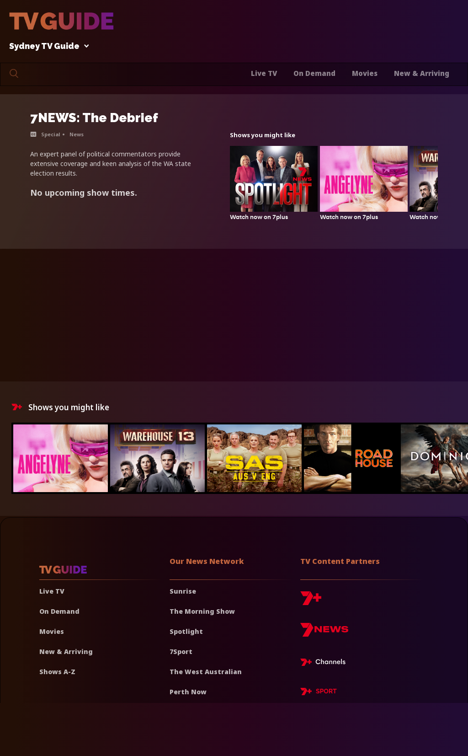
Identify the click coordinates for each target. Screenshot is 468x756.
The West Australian (206, 671)
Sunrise (183, 591)
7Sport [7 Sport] (181, 651)
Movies (365, 73)
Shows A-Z (57, 671)
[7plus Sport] (318, 693)
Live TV (264, 73)
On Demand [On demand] (59, 611)
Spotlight (186, 631)
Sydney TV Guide (46, 46)
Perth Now (188, 691)
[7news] (324, 633)
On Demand (314, 73)
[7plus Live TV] (325, 663)
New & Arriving (421, 73)
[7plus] (310, 601)
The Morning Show (202, 611)
